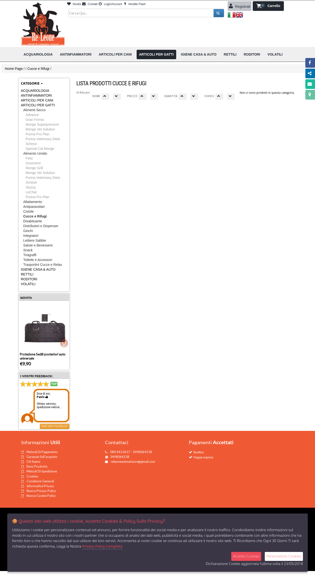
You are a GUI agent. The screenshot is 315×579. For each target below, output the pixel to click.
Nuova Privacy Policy (41, 491)
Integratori (30, 236)
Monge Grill (34, 168)
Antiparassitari (34, 207)
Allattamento (32, 202)
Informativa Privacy (40, 486)
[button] (268, 6)
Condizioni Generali (40, 481)
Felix (29, 158)
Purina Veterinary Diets (43, 139)
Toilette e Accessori (37, 260)
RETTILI (27, 274)
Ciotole (28, 211)
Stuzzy (31, 187)
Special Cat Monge (40, 149)
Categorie (32, 83)
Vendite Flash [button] (135, 4)
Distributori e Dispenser (40, 226)
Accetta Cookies (246, 556)
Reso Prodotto (37, 466)
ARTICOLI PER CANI (37, 100)
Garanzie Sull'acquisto (42, 457)
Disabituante (32, 221)
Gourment (33, 163)
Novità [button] (74, 4)
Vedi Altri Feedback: (54, 426)
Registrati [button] (240, 6)
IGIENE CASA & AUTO (38, 269)
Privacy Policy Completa (102, 546)
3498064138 (119, 457)
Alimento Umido (35, 153)
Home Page (14, 69)
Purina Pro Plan (37, 134)
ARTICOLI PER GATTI (38, 105)
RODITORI (29, 279)
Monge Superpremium (42, 124)
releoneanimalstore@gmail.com (133, 461)
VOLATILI (28, 284)
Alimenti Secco (34, 110)
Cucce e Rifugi (38, 69)
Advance (32, 115)
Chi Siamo (34, 461)
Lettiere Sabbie (34, 240)
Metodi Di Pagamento (42, 452)
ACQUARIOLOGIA (35, 91)
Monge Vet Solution (40, 129)
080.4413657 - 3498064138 (131, 452)
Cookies (32, 476)
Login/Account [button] (110, 4)
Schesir (31, 144)
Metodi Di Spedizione (42, 471)
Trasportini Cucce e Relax (42, 265)
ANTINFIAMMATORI (36, 95)
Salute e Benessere (38, 245)
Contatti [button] (90, 4)
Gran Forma (35, 120)
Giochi (28, 231)
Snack (28, 250)
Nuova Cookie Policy (41, 496)
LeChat (31, 192)
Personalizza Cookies (283, 556)
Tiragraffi (29, 255)
